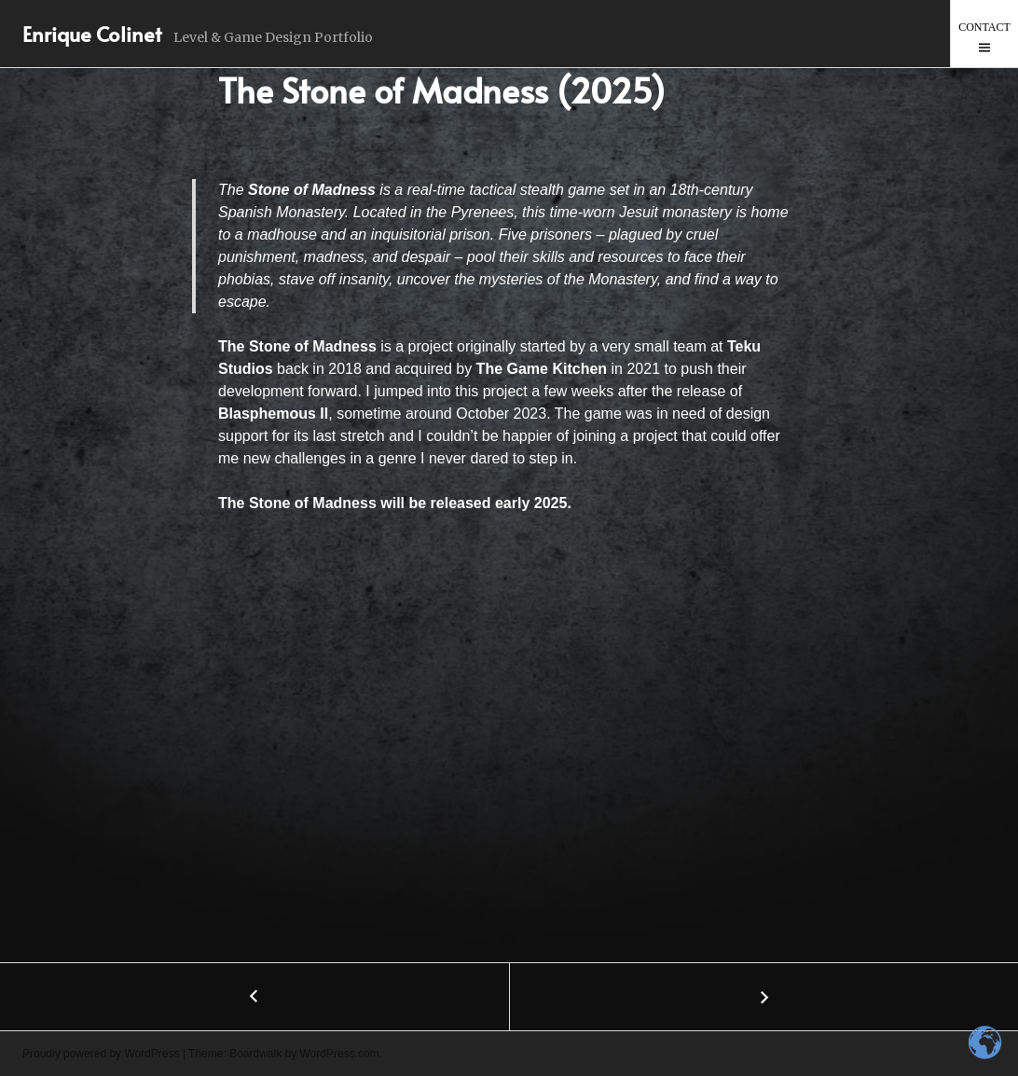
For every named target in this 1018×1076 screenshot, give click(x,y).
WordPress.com (339, 1053)
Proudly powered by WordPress (101, 1053)
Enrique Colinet (92, 34)
